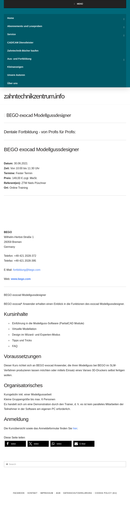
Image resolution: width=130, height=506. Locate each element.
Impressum (46, 493)
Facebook (19, 493)
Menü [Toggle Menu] (78, 4)
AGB (58, 493)
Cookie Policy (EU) (106, 493)
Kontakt (32, 493)
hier (75, 428)
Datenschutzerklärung (77, 493)
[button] (15, 444)
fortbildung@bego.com (26, 269)
